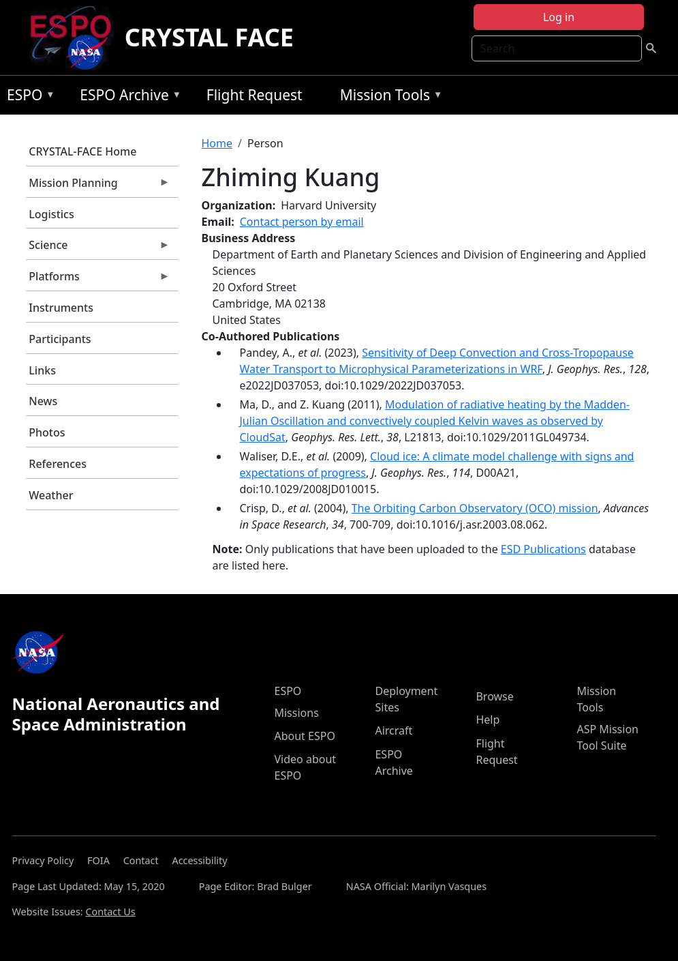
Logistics (51, 214)
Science (98, 248)
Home (217, 143)
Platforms (98, 280)
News (43, 401)
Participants (60, 338)
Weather (51, 495)
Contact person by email (302, 221)
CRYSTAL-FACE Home (82, 151)
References (58, 463)
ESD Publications (543, 549)
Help (487, 719)
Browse (494, 696)
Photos (47, 432)
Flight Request (254, 94)
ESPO (27, 97)
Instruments (61, 307)
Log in (558, 17)
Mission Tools (388, 97)
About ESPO (304, 735)
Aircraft (393, 730)
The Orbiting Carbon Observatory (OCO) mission (475, 508)
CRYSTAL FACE (209, 37)
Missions (296, 712)
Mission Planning (98, 186)
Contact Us (110, 911)
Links (42, 370)
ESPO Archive (127, 97)
